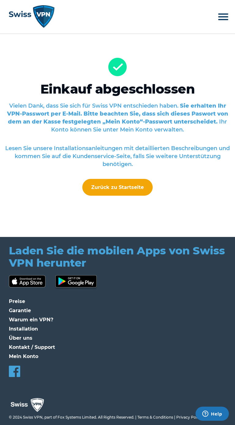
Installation (23, 329)
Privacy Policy (189, 417)
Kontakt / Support (32, 347)
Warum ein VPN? (31, 320)
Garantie (20, 310)
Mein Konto (23, 356)
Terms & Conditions (155, 417)
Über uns (20, 338)
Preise (17, 301)
